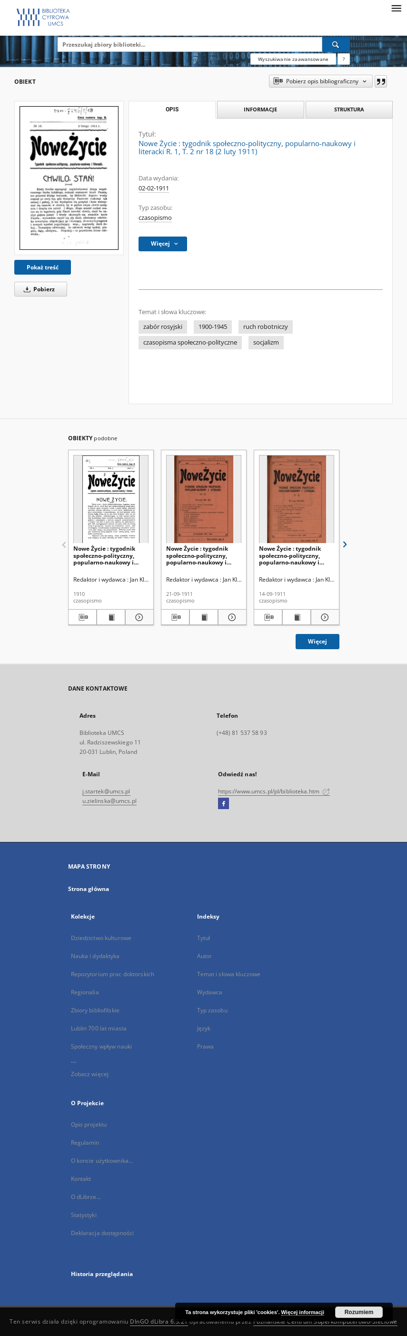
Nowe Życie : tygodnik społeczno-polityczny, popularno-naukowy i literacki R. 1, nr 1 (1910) (106, 555)
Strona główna (88, 889)
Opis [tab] (172, 109)
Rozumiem (359, 1312)
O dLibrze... (86, 1197)
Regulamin (85, 1142)
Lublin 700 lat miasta (99, 1028)
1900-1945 (213, 327)
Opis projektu (89, 1124)
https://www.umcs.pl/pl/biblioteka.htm (274, 791)
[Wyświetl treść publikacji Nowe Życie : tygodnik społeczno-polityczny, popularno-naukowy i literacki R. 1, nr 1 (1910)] (111, 617)
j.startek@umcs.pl (106, 791)
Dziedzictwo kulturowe (101, 938)
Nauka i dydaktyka (95, 956)
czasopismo (155, 218)
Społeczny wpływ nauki (101, 1046)
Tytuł (203, 938)
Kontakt (81, 1179)
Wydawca (210, 992)
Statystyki (84, 1215)
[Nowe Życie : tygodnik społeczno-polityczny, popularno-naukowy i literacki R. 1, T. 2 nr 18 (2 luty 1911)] (69, 177)
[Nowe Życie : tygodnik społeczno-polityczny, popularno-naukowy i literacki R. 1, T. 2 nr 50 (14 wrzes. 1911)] (296, 499)
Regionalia (85, 992)
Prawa (205, 1046)
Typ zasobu (212, 1010)
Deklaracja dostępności (102, 1233)
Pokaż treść (43, 267)
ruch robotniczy (265, 327)
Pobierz (37, 289)
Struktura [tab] (349, 109)
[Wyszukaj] (336, 44)
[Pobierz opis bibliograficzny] (82, 617)
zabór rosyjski (162, 327)
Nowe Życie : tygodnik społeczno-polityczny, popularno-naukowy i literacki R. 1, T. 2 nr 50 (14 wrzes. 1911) (295, 555)
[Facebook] (223, 804)
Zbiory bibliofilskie (95, 1010)
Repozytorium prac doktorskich (112, 974)
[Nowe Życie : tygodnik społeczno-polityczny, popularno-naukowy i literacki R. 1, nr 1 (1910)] (111, 499)
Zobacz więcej (90, 1074)
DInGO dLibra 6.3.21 (159, 1321)
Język (204, 1028)
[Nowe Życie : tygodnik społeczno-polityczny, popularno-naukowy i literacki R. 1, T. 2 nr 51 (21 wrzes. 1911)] (204, 499)
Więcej (317, 641)
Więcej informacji (302, 1312)
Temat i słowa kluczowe (229, 974)
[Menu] (396, 7)
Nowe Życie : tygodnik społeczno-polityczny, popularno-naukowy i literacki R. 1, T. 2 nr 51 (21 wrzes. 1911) (202, 555)
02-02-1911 (154, 188)
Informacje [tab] (260, 109)
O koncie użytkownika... (102, 1161)
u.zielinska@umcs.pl (109, 801)
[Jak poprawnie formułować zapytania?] (344, 59)
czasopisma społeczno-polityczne (190, 342)
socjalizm (266, 342)
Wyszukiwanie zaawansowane (293, 59)
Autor (204, 956)
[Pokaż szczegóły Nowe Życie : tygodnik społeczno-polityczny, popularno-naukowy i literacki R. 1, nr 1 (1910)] (138, 617)
